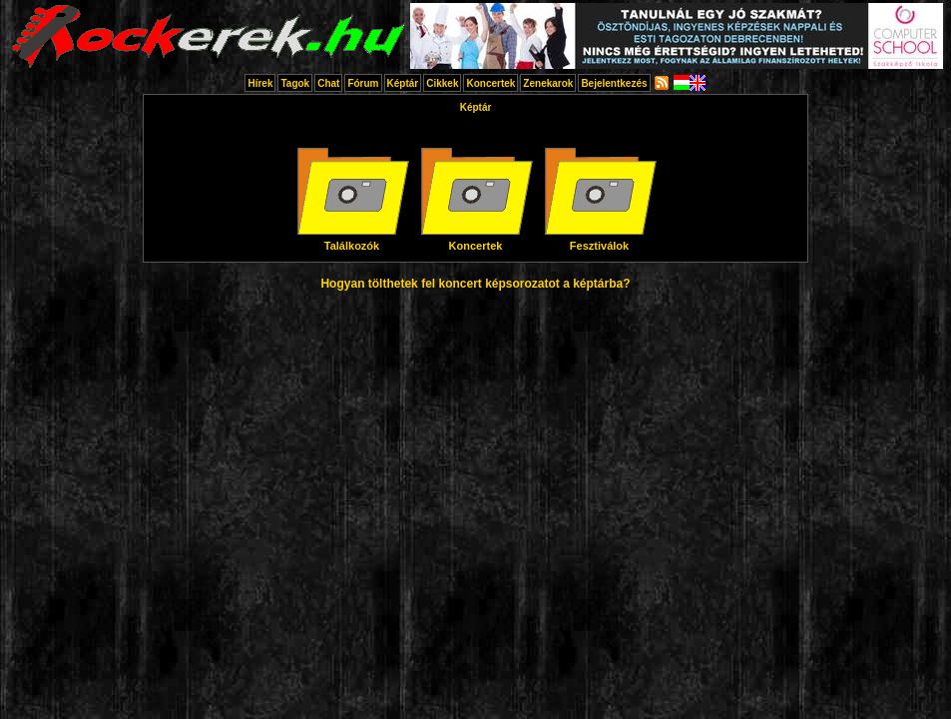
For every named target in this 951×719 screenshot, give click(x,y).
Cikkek (442, 83)
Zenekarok (548, 83)
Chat (328, 83)
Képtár (403, 83)
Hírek (259, 83)
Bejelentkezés (614, 83)
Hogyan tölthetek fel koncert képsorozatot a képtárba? (475, 284)
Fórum (362, 83)
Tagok (294, 83)
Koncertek (490, 83)
